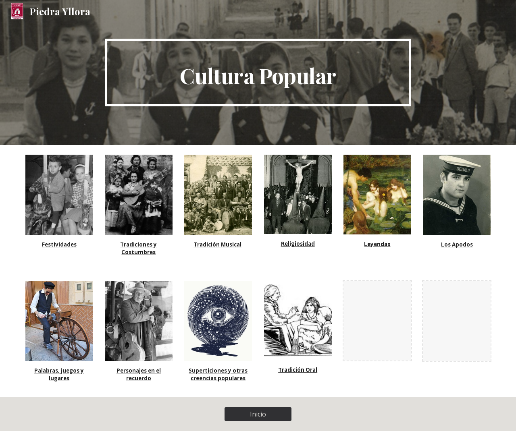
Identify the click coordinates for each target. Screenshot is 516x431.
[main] (258, 72)
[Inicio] (258, 414)
